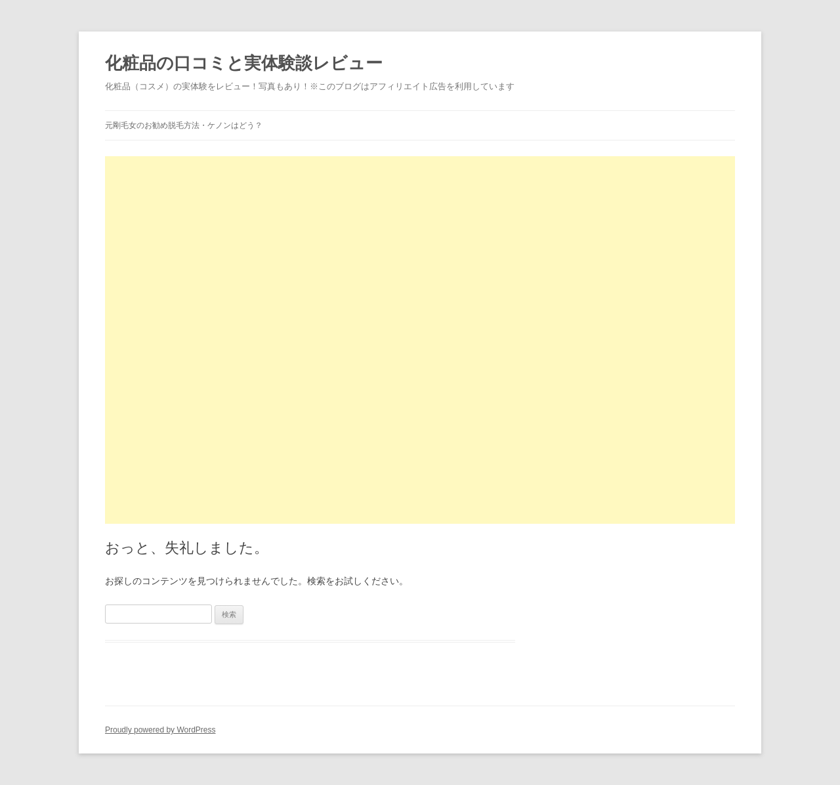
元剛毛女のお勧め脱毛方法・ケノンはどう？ (183, 125)
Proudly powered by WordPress (160, 729)
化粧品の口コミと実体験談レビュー (244, 63)
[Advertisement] (420, 248)
